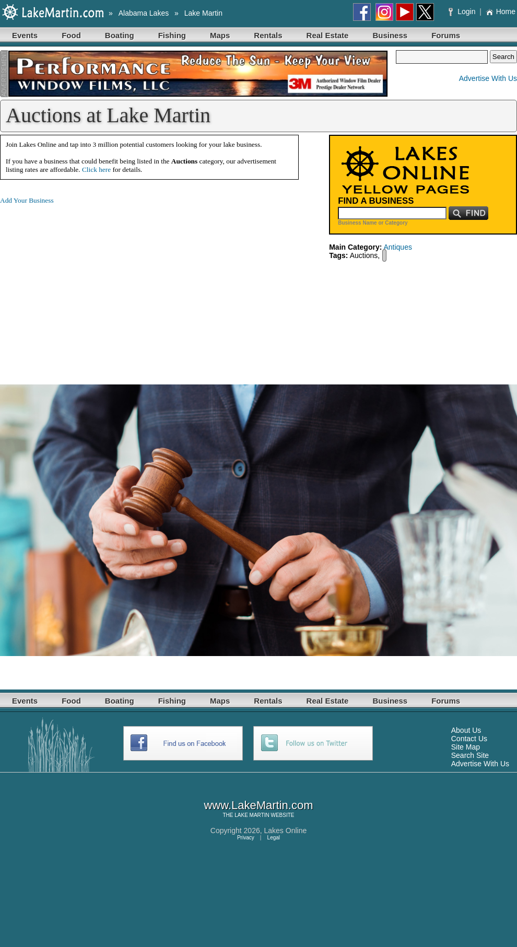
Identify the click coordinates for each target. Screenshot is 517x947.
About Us (466, 730)
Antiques (397, 247)
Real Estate (328, 35)
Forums (445, 35)
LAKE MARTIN (251, 815)
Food (71, 35)
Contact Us (469, 738)
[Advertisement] (87, 286)
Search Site (470, 755)
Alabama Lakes (144, 13)
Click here (96, 169)
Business (389, 35)
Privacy (245, 837)
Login (463, 11)
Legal (273, 837)
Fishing (172, 35)
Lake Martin (203, 13)
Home (500, 11)
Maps (220, 35)
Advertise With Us (488, 78)
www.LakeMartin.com (258, 805)
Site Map (465, 747)
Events (25, 35)
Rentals (268, 35)
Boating (119, 35)
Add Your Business (27, 200)
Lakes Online (285, 830)
